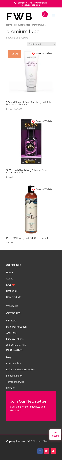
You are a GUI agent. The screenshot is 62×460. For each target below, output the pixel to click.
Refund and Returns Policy (20, 369)
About (9, 278)
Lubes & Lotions (14, 339)
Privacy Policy (13, 363)
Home (9, 24)
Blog (8, 357)
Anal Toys (11, 332)
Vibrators (11, 320)
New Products (13, 297)
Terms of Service (15, 381)
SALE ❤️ (10, 284)
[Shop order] (41, 44)
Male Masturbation (16, 326)
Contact (10, 387)
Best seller (11, 290)
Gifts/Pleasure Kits (16, 345)
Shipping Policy (14, 375)
